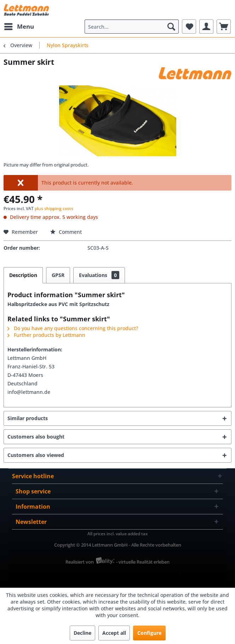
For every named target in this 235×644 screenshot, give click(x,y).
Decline (82, 632)
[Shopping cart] (224, 26)
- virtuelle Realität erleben (143, 562)
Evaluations (99, 275)
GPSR (58, 275)
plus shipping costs (54, 208)
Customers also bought (35, 436)
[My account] (206, 26)
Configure (149, 632)
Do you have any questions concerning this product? (72, 328)
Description (23, 275)
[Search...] (132, 26)
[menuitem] (19, 26)
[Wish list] (189, 26)
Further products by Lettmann (46, 335)
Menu (19, 25)
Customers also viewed (35, 455)
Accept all (114, 632)
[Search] (171, 26)
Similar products (27, 418)
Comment (66, 231)
